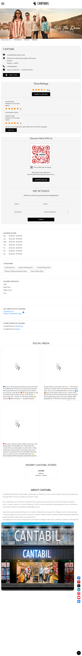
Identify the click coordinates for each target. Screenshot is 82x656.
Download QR (41, 180)
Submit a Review (41, 94)
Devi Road (4, 603)
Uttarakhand (18, 40)
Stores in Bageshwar (20, 637)
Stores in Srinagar (48, 643)
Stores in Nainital (33, 640)
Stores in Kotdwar (20, 640)
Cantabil (41, 471)
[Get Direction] (23, 313)
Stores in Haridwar (65, 637)
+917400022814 (12, 66)
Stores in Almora (6, 637)
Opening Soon (27, 70)
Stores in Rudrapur (34, 643)
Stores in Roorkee (20, 643)
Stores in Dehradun (51, 637)
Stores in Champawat (36, 637)
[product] (55, 212)
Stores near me (6, 40)
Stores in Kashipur (7, 640)
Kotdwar (27, 40)
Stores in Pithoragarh (62, 640)
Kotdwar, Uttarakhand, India (12, 314)
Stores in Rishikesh (7, 643)
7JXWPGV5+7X (8, 311)
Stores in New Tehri (47, 640)
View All (11, 130)
